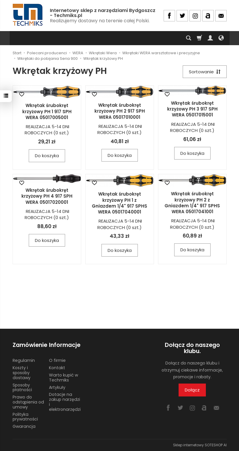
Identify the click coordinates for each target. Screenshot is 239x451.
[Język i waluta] (221, 38)
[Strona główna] (28, 14)
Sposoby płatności (22, 387)
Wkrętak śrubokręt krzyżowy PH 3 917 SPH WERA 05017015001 (192, 109)
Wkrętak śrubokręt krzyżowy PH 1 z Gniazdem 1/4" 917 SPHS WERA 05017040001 (119, 203)
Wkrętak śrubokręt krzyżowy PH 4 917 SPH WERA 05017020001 (46, 196)
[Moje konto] (210, 38)
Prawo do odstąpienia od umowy (28, 402)
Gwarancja (24, 426)
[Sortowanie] (205, 71)
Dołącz (192, 390)
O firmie (57, 360)
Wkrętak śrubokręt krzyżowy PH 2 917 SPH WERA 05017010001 (119, 111)
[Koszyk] (199, 38)
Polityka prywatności (25, 416)
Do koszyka (47, 155)
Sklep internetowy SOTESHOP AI (200, 444)
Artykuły (57, 387)
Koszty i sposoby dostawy (21, 373)
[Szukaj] (188, 38)
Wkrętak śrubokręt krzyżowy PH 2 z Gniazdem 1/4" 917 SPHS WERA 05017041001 (192, 203)
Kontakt (57, 368)
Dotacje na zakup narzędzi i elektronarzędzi (65, 401)
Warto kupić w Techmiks (63, 377)
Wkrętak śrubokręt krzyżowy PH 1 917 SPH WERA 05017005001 (47, 111)
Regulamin (24, 360)
